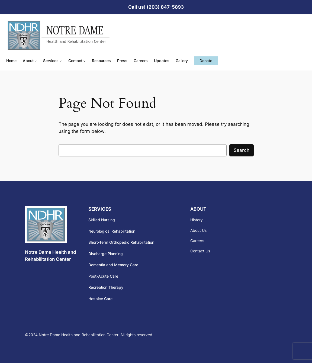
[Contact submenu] (84, 61)
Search (241, 150)
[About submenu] (36, 61)
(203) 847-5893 (165, 7)
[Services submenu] (61, 61)
